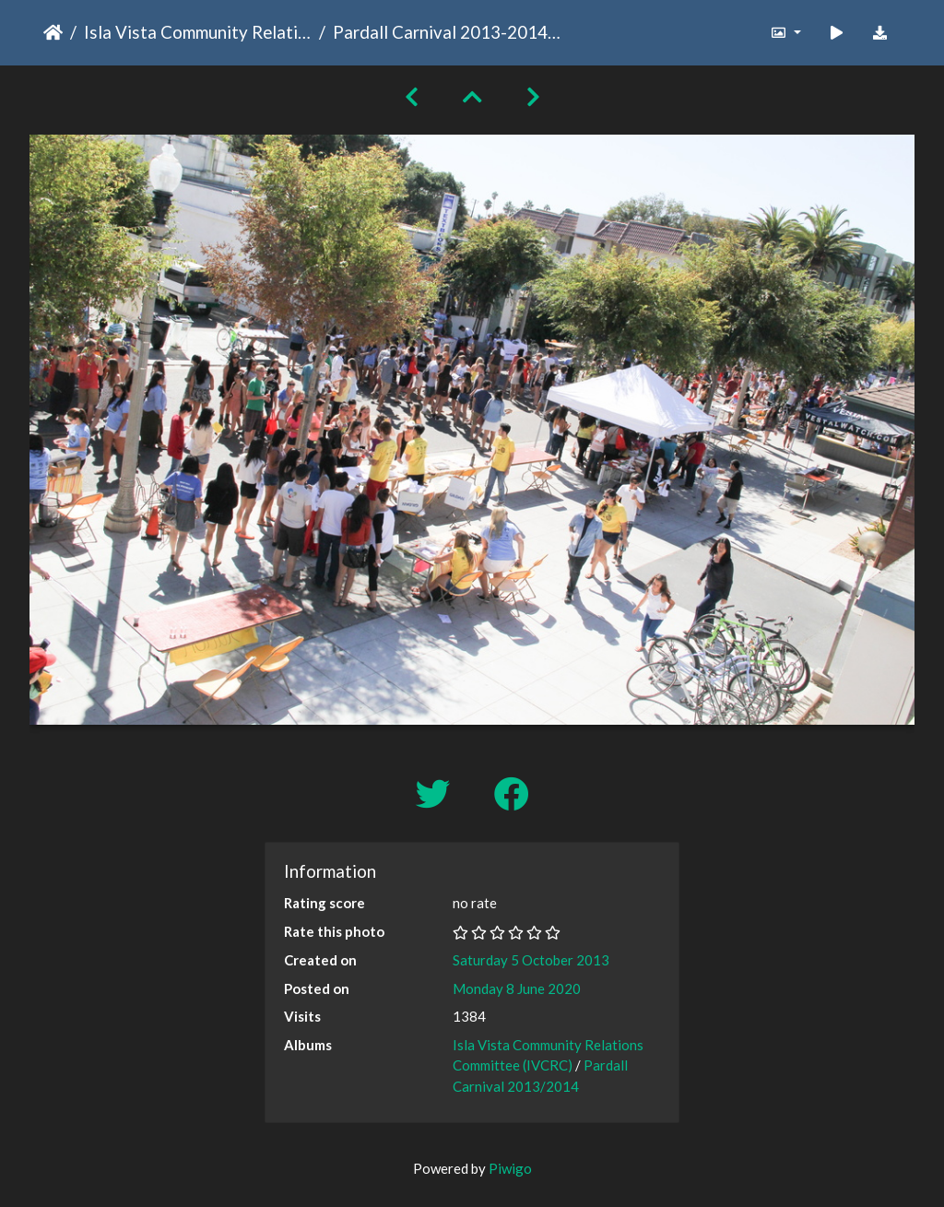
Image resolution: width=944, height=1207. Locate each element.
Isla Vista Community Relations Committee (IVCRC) (198, 31)
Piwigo (510, 1168)
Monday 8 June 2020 (517, 988)
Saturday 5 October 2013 (531, 960)
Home (53, 32)
